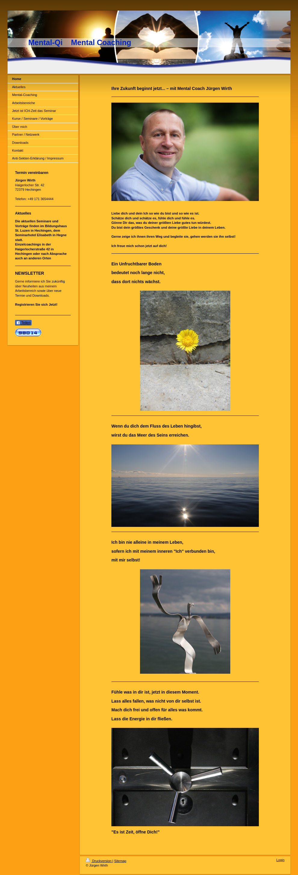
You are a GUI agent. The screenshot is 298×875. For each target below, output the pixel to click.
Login (280, 860)
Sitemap (120, 861)
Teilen (23, 323)
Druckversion (99, 861)
